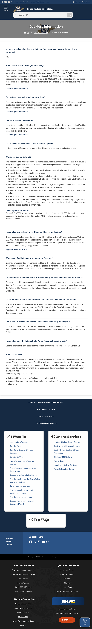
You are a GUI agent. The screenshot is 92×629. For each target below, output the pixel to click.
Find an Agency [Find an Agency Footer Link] (23, 581)
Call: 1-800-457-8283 (23, 585)
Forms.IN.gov (59, 456)
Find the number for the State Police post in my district (23, 477)
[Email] (47, 539)
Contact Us (75, 339)
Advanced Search (67, 572)
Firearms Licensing (41, 26)
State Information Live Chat (23, 568)
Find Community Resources (21, 494)
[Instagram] (39, 539)
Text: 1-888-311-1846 (23, 589)
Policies (67, 576)
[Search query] (77, 8)
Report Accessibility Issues (67, 611)
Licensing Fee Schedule (17, 82)
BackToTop (85, 622)
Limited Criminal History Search (67, 436)
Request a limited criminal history (24, 471)
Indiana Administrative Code (23, 619)
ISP (28, 26)
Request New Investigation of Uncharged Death (22, 500)
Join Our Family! (16, 440)
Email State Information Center (23, 572)
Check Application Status (17, 204)
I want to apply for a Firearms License (22, 457)
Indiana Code (23, 614)
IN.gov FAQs (67, 585)
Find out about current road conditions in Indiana (22, 488)
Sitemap (67, 581)
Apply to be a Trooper (19, 436)
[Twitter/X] (34, 539)
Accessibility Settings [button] (67, 607)
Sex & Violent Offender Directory (68, 440)
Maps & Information (23, 602)
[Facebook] (30, 539)
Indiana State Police (36, 8)
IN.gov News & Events (23, 606)
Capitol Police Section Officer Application (67, 446)
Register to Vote (17, 451)
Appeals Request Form (16, 243)
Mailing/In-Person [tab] (46, 410)
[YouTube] (43, 539)
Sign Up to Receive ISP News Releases (22, 446)
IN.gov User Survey (67, 568)
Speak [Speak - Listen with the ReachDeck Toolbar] (66, 618)
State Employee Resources (67, 589)
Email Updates (23, 610)
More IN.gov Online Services (66, 460)
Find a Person (23, 576)
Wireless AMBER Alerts (63, 451)
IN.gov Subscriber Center (64, 464)
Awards (23, 623)
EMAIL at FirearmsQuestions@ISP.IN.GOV (46, 396)
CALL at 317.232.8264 (46, 403)
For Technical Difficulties (46, 417)
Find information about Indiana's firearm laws (24, 465)
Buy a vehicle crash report (21, 482)
